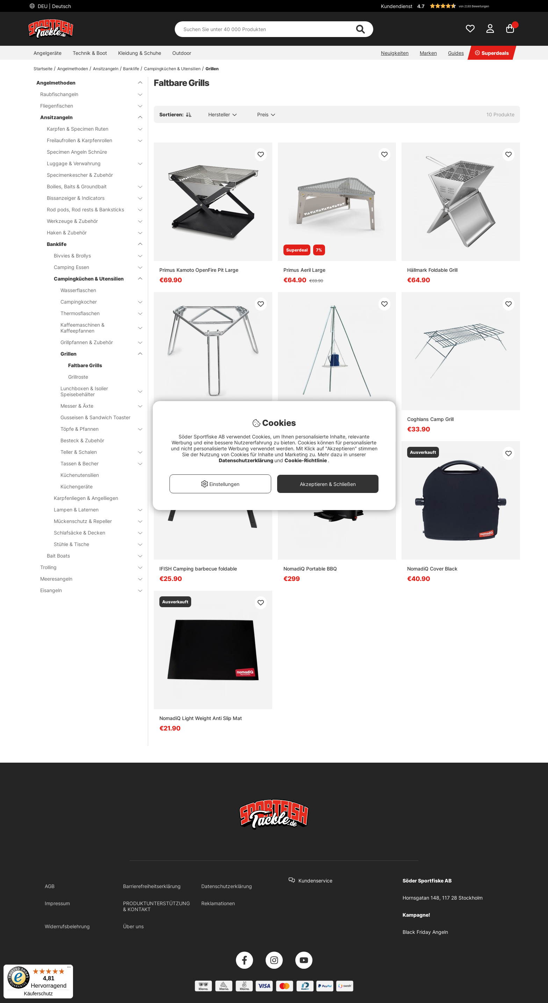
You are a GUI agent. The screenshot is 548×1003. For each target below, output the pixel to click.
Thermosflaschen (97, 313)
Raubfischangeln (87, 94)
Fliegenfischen (87, 106)
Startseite (43, 68)
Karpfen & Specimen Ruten (90, 129)
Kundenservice (315, 881)
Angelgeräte (48, 53)
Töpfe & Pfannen (97, 429)
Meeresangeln (87, 579)
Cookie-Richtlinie (306, 460)
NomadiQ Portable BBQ (310, 569)
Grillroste (78, 377)
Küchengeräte (76, 486)
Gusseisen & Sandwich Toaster (95, 417)
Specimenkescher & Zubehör (80, 175)
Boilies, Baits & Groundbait (90, 186)
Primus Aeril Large (304, 270)
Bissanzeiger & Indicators (90, 198)
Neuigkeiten (395, 53)
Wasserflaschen (78, 290)
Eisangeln (87, 590)
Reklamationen (218, 903)
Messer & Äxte (97, 406)
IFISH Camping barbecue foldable (198, 569)
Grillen (212, 68)
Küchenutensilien (79, 475)
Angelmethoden (72, 68)
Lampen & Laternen (94, 510)
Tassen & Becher (97, 463)
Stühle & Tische (94, 544)
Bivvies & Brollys (94, 256)
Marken (428, 53)
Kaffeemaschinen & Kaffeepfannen (97, 328)
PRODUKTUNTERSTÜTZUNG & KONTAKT (156, 906)
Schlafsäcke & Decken (94, 533)
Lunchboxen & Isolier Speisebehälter (97, 391)
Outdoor (181, 53)
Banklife (131, 68)
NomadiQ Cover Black (432, 569)
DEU (53, 6)
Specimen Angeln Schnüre (77, 152)
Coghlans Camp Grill (430, 419)
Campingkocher (97, 302)
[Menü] (69, 969)
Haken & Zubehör (90, 232)
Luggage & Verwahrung (90, 163)
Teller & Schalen (97, 452)
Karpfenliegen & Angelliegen (86, 498)
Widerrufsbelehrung (67, 926)
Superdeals (492, 53)
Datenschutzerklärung (226, 886)
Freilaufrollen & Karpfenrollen (90, 140)
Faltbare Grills (85, 365)
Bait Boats (90, 556)
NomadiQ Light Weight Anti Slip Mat (200, 718)
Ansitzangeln (105, 68)
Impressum (57, 903)
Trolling (87, 567)
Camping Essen (94, 267)
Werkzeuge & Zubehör (90, 221)
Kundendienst (396, 6)
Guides (456, 53)
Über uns (133, 926)
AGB (50, 886)
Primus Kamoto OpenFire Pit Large (198, 270)
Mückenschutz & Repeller (94, 521)
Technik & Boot (90, 53)
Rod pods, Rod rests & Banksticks (90, 209)
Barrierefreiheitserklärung (152, 886)
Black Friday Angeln (425, 932)
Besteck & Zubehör (82, 440)
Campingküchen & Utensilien (172, 68)
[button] (467, 6)
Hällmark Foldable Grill (432, 270)
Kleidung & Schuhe (139, 53)
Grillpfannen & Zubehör (97, 342)
